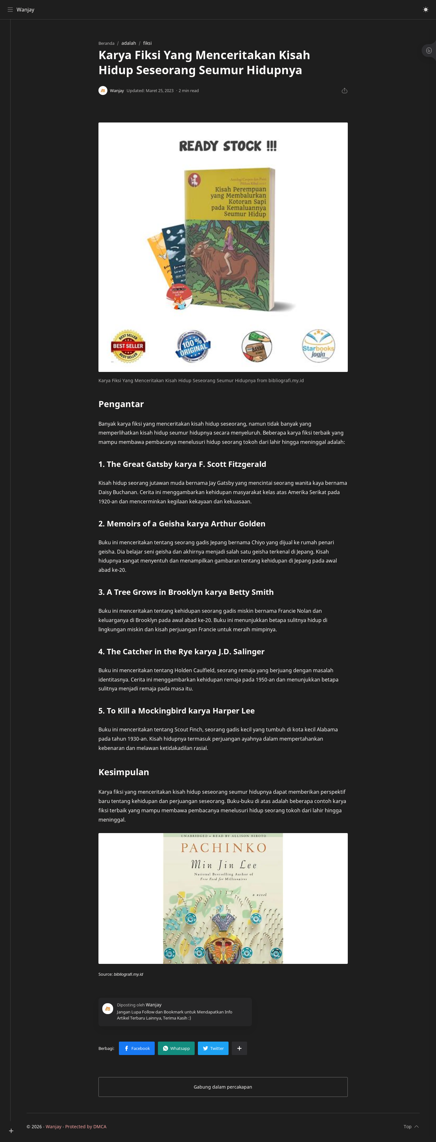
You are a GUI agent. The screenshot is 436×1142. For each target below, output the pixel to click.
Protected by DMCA (92, 1128)
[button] (425, 9)
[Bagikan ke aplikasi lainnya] (246, 1050)
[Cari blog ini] (132, 9)
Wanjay (26, 9)
